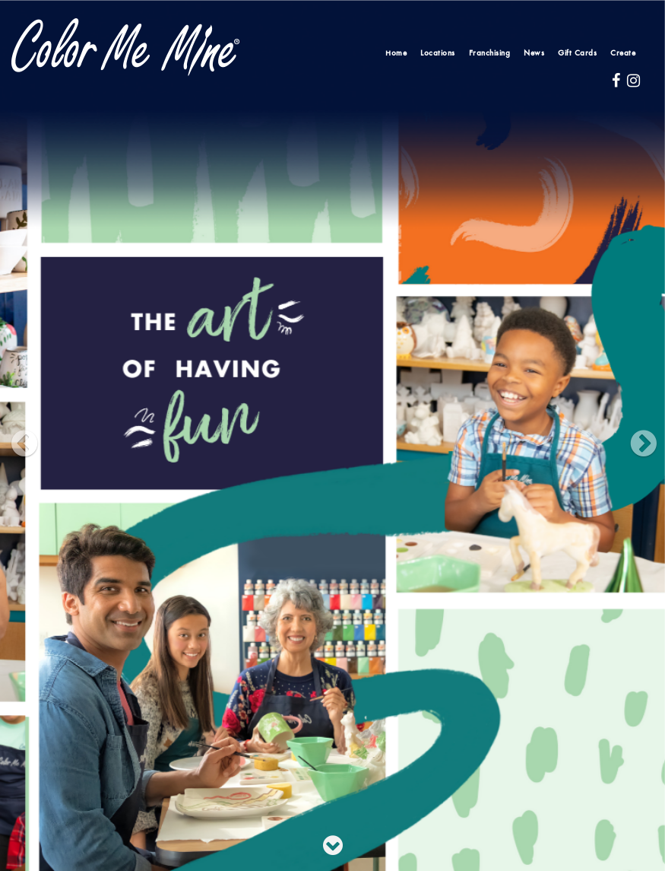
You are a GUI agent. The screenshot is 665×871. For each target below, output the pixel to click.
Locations (437, 53)
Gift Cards (577, 53)
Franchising (490, 53)
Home (396, 53)
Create (622, 53)
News (534, 53)
